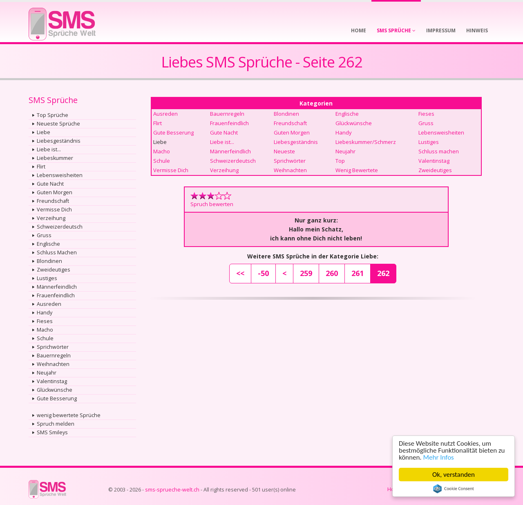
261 (357, 273)
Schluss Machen (57, 252)
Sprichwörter (53, 346)
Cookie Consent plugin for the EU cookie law (453, 488)
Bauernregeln (54, 355)
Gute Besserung (57, 398)
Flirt (41, 166)
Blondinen (49, 261)
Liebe (43, 132)
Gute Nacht (50, 183)
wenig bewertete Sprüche (69, 415)
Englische (48, 243)
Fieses (45, 321)
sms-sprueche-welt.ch (172, 489)
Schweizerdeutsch (60, 226)
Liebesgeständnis (58, 140)
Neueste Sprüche (58, 123)
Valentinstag (52, 381)
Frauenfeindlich (56, 295)
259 (306, 273)
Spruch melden (55, 423)
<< (240, 273)
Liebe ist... (49, 149)
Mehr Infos (438, 457)
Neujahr (46, 372)
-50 (263, 273)
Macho (45, 329)
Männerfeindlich (57, 286)
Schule (45, 338)
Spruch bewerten (211, 204)
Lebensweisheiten (60, 175)
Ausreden (49, 304)
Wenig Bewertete (356, 170)
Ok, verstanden (453, 474)
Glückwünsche (54, 389)
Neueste (284, 151)
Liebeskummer (55, 158)
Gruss (44, 235)
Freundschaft (53, 201)
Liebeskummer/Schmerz (365, 142)
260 (332, 273)
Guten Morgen (54, 192)
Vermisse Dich (54, 209)
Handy (44, 312)
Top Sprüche (52, 115)
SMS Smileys (52, 432)
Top (340, 160)
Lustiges (47, 278)
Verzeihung (51, 218)
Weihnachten (53, 364)
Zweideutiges (53, 269)
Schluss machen (438, 151)
